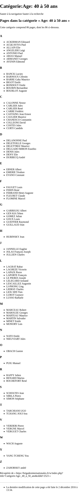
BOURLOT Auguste (16, 90)
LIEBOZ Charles (15, 289)
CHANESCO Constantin (18, 119)
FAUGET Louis (14, 187)
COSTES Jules (13, 125)
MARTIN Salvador (16, 318)
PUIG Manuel (13, 363)
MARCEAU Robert (16, 310)
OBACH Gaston (14, 351)
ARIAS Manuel (14, 56)
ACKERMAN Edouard (18, 42)
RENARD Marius (15, 378)
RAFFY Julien (13, 375)
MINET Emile (13, 321)
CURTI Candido (14, 128)
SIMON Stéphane (15, 398)
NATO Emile (13, 336)
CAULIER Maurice (16, 117)
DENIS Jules (12, 151)
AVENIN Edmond (15, 61)
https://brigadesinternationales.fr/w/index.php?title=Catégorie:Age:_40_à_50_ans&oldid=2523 (31, 474)
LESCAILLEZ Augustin (18, 283)
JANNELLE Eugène (16, 249)
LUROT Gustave (14, 295)
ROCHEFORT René (16, 381)
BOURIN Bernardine (17, 88)
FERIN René (12, 190)
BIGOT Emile (13, 82)
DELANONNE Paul (16, 140)
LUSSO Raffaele (14, 297)
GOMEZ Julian (14, 216)
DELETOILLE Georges (18, 143)
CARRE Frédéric (15, 111)
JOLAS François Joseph (18, 251)
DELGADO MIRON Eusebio (21, 149)
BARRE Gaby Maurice (18, 79)
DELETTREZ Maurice (18, 146)
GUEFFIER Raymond (17, 222)
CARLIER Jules (14, 105)
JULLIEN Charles (15, 254)
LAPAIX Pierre (14, 272)
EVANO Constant (15, 175)
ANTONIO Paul (14, 53)
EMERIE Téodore (15, 172)
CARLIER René (14, 108)
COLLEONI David (16, 122)
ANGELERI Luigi (15, 50)
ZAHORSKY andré (16, 467)
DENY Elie (12, 154)
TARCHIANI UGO (16, 410)
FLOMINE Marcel (15, 198)
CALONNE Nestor (16, 102)
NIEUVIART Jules (15, 339)
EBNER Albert (13, 169)
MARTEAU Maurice (16, 315)
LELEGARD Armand (17, 280)
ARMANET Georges (17, 58)
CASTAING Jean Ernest (18, 114)
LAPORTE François (16, 275)
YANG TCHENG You (17, 455)
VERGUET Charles (16, 431)
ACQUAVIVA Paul (16, 44)
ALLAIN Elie (13, 47)
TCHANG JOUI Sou (16, 413)
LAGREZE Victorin (16, 269)
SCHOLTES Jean (15, 393)
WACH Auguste (14, 443)
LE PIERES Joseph (16, 278)
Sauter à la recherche (33, 14)
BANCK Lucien (14, 74)
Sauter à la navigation (11, 14)
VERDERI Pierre (15, 425)
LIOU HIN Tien (14, 292)
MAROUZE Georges (17, 312)
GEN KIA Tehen (14, 213)
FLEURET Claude (15, 195)
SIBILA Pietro (13, 396)
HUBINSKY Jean (15, 236)
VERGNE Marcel (15, 428)
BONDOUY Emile (15, 85)
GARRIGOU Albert (16, 210)
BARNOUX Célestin (17, 76)
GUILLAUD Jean (15, 224)
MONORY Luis (14, 324)
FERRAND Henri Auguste (19, 193)
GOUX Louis (13, 219)
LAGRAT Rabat (14, 266)
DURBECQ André (15, 157)
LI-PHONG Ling (15, 286)
